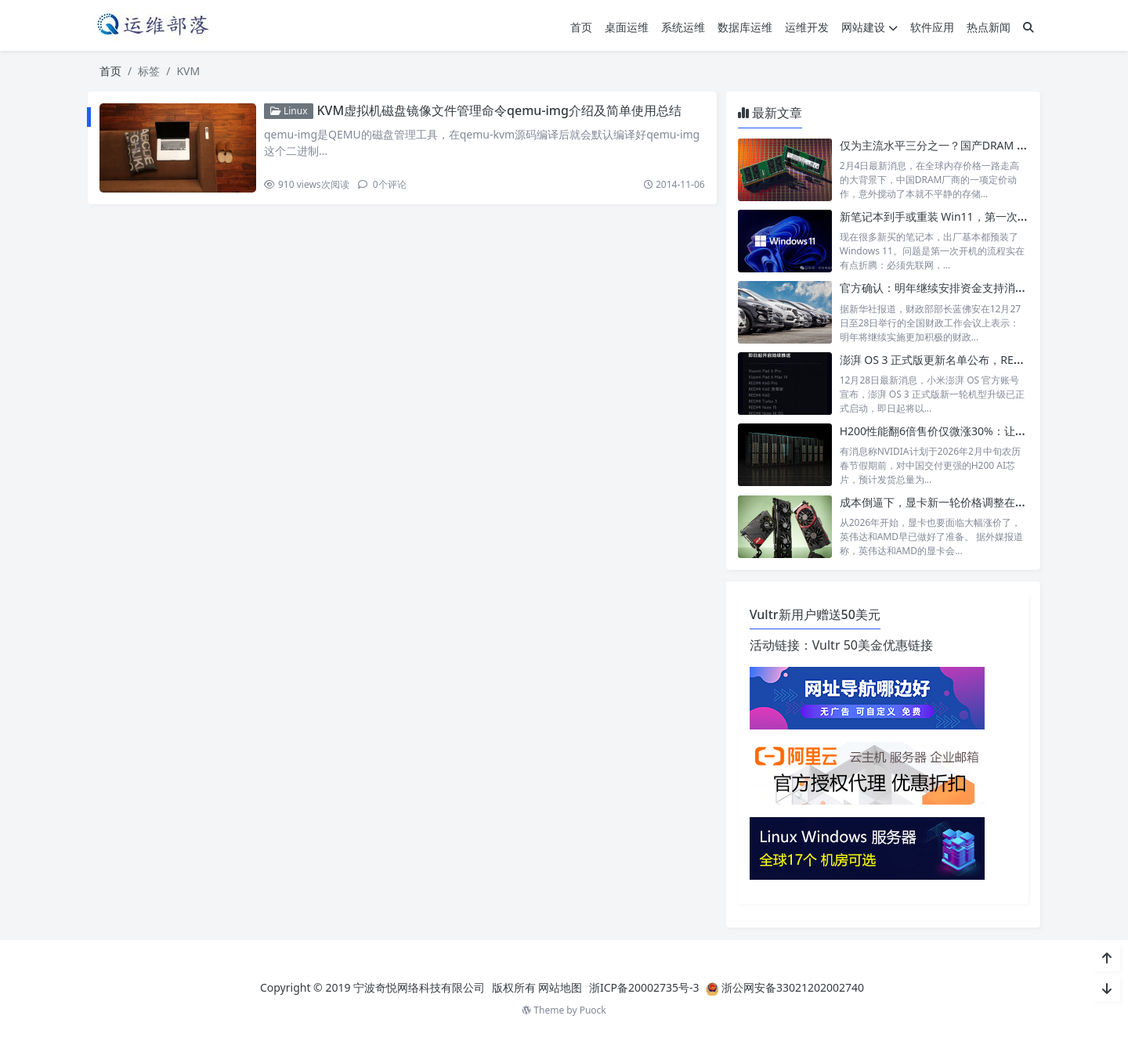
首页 (581, 27)
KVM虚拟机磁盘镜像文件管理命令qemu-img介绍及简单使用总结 (498, 110)
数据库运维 (745, 27)
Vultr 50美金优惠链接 (872, 645)
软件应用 (932, 27)
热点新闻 (988, 27)
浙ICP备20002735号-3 (644, 987)
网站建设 (869, 27)
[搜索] (1028, 27)
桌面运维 (627, 27)
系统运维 (683, 27)
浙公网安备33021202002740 (792, 987)
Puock (593, 1010)
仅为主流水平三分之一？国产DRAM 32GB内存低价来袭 (975, 145)
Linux (289, 110)
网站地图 (560, 987)
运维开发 (807, 27)
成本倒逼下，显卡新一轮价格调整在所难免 (944, 502)
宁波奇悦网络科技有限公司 (419, 987)
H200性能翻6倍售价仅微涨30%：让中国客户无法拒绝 (971, 430)
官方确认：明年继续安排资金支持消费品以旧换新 (960, 287)
